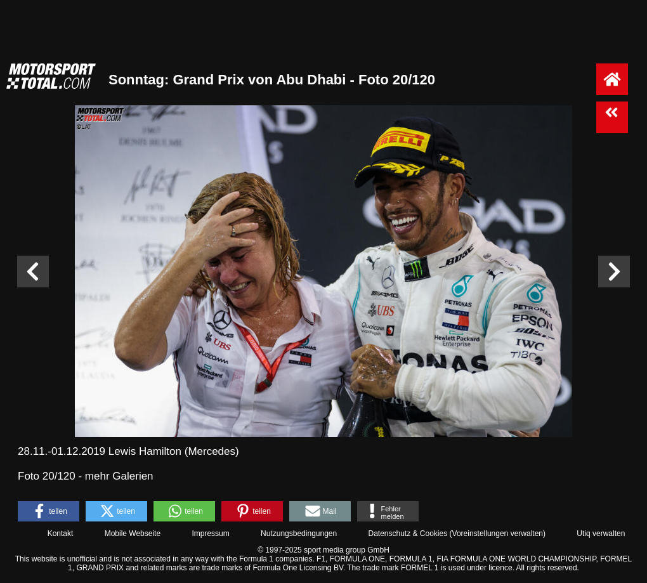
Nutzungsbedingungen (299, 533)
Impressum (210, 533)
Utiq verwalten (601, 533)
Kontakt (61, 533)
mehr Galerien (119, 476)
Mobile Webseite (133, 533)
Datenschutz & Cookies (407, 533)
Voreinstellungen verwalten (497, 533)
